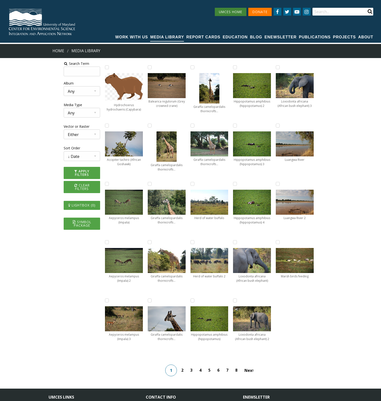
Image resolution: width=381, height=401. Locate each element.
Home (58, 50)
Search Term (16, 63)
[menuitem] (131, 37)
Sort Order (11, 148)
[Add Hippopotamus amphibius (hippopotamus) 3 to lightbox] (245, 67)
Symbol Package (30, 215)
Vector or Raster (16, 126)
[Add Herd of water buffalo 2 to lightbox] (200, 126)
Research (56, 374)
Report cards (203, 37)
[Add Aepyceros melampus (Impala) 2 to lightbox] (64, 242)
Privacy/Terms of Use (160, 394)
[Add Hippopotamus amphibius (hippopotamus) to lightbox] (200, 184)
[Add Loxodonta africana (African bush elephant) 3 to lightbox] (291, 67)
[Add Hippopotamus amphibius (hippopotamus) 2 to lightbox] (200, 242)
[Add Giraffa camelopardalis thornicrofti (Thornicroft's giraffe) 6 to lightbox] (154, 242)
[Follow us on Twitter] (287, 12)
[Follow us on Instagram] (307, 12)
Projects (344, 37)
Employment (103, 365)
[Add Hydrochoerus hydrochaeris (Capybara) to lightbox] (64, 67)
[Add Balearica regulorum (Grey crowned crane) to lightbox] (109, 126)
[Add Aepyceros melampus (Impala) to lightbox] (64, 184)
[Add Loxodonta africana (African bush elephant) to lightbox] (245, 184)
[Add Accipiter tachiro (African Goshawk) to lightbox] (64, 126)
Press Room (103, 374)
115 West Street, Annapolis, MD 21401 (180, 348)
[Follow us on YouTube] (297, 12)
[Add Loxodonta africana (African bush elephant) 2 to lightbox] (245, 242)
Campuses (57, 357)
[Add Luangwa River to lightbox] (291, 126)
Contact (158, 370)
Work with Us (131, 37)
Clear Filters (30, 181)
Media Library (167, 37)
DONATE (260, 11)
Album (8, 83)
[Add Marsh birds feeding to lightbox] (291, 242)
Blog (256, 37)
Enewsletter (281, 37)
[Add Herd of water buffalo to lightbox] (200, 67)
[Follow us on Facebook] (277, 12)
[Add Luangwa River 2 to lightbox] (291, 184)
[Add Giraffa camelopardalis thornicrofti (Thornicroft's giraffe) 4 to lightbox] (154, 126)
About (365, 37)
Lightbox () (30, 198)
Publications (315, 37)
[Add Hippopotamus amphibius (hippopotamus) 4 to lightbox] (245, 126)
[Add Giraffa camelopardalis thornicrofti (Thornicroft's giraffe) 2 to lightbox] (109, 242)
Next (257, 312)
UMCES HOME (230, 11)
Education (235, 37)
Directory (56, 365)
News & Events (105, 357)
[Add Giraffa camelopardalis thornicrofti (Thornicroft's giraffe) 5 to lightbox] (154, 184)
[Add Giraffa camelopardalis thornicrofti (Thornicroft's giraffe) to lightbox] (109, 184)
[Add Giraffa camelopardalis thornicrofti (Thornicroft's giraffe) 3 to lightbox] (154, 67)
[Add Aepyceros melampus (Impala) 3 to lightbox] (109, 67)
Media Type (12, 104)
